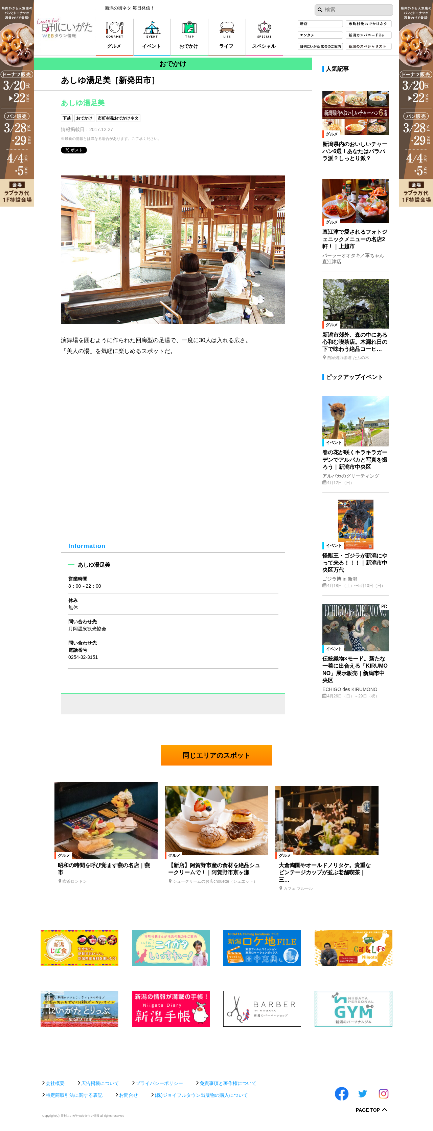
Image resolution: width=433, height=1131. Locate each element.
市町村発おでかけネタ (118, 118)
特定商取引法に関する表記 (74, 1095)
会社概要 (55, 1083)
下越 (67, 118)
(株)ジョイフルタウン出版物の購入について (201, 1095)
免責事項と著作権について (228, 1083)
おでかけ (84, 118)
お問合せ (128, 1095)
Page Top (368, 1110)
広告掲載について (100, 1083)
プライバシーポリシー (159, 1083)
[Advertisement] (216, 1050)
